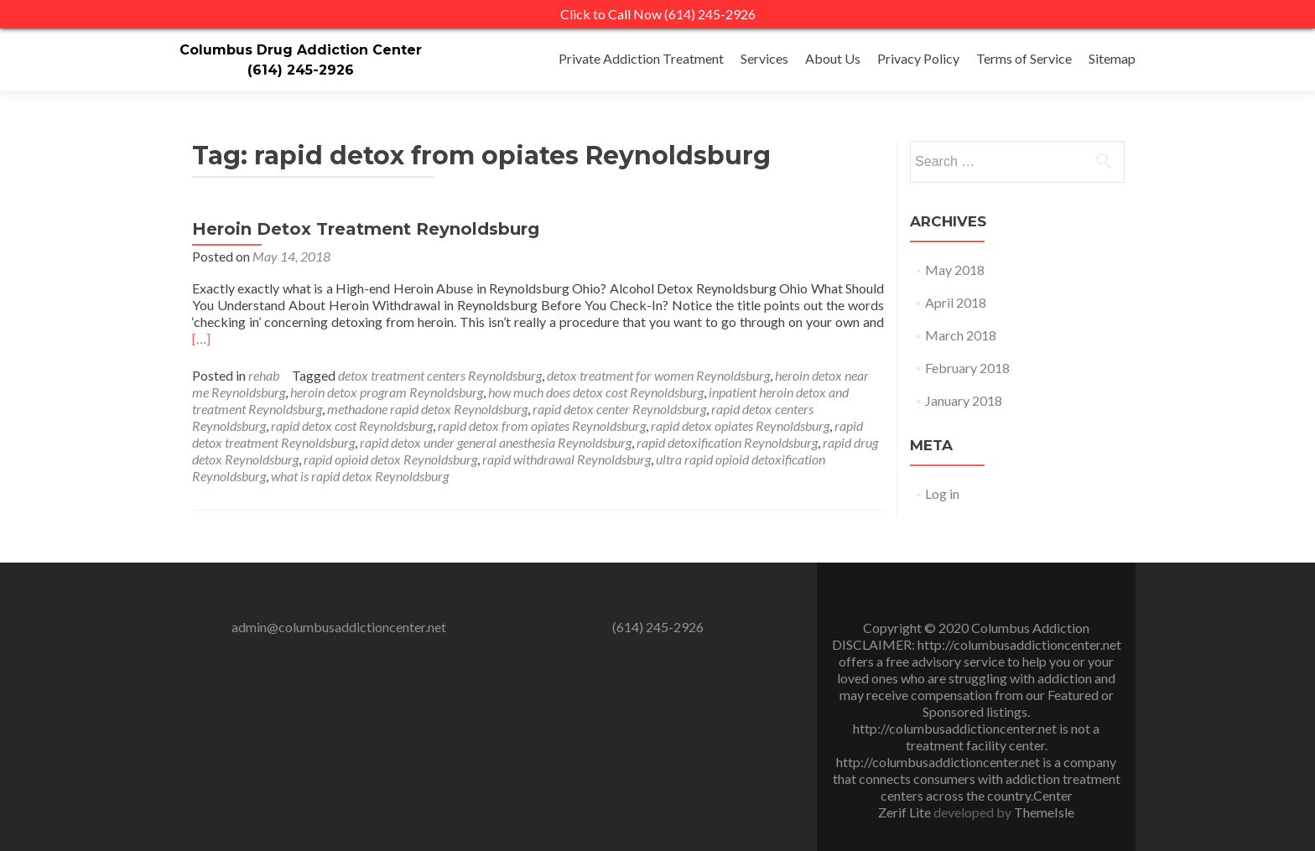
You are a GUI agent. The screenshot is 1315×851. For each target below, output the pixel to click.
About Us (832, 58)
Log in (942, 493)
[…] (201, 338)
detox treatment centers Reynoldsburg (440, 375)
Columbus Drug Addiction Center (300, 50)
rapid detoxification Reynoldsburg (727, 442)
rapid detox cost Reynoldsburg (352, 425)
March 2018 (960, 335)
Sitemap (1112, 58)
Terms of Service (1024, 58)
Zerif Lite (905, 812)
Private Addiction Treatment (641, 58)
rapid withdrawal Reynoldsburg (566, 459)
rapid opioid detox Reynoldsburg (390, 459)
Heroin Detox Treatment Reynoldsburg (365, 229)
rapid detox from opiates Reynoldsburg (542, 425)
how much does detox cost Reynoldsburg (596, 392)
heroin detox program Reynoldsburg (386, 392)
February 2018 (967, 368)
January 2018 (963, 400)
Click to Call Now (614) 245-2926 (658, 14)
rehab (263, 375)
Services (764, 58)
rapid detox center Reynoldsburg (619, 409)
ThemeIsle (1044, 812)
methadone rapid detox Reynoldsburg (427, 409)
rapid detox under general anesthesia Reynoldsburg (496, 442)
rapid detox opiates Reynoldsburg (740, 425)
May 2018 (955, 270)
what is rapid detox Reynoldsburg (360, 476)
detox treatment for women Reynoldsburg (658, 375)
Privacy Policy (918, 58)
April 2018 (955, 302)
